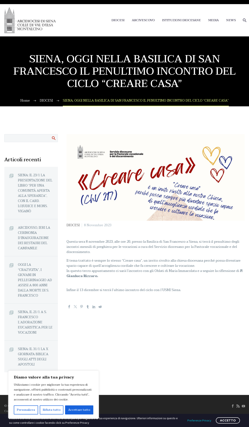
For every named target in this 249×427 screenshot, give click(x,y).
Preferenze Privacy (199, 420)
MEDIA (213, 20)
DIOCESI (117, 20)
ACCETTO (228, 420)
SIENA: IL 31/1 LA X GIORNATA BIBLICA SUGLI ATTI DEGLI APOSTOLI (33, 356)
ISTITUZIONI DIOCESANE (181, 20)
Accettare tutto (79, 409)
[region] (53, 395)
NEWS (231, 20)
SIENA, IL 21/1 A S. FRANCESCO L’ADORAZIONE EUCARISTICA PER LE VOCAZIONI (35, 322)
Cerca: (53, 138)
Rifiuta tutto (52, 409)
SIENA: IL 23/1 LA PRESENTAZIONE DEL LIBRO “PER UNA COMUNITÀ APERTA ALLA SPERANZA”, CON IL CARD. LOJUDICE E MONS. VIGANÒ (35, 193)
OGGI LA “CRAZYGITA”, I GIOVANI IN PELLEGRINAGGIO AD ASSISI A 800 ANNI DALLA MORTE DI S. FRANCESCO (35, 280)
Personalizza (26, 409)
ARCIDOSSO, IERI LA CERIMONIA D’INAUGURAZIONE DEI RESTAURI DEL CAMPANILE (34, 238)
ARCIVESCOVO (143, 20)
